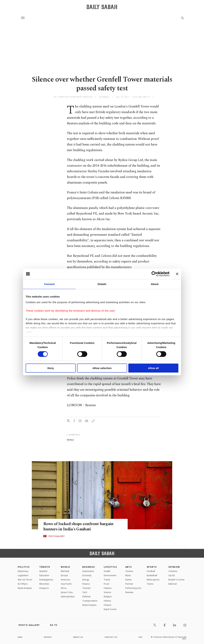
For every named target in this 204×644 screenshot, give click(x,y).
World (65, 566)
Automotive (88, 571)
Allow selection (101, 368)
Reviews (129, 592)
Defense (86, 596)
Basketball (152, 575)
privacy (47, 637)
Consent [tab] (49, 284)
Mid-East (65, 571)
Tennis (150, 583)
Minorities (44, 583)
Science (107, 592)
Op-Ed (171, 575)
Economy (86, 575)
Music (128, 575)
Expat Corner (110, 609)
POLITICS (24, 566)
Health (107, 571)
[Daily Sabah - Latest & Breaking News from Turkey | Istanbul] (102, 7)
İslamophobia (68, 596)
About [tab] (155, 284)
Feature (107, 604)
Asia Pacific (66, 583)
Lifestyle (110, 566)
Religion (108, 596)
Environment (110, 575)
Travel (107, 579)
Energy (85, 579)
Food (106, 583)
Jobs (20, 637)
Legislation (23, 575)
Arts (128, 566)
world (70, 439)
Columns (172, 571)
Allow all (153, 368)
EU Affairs (22, 583)
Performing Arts (133, 588)
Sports (152, 566)
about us (78, 637)
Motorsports (153, 579)
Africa (64, 588)
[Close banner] (177, 274)
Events (128, 579)
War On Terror (25, 579)
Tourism (86, 588)
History (107, 600)
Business (88, 566)
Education (44, 575)
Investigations (46, 579)
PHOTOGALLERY (56, 536)
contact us (111, 637)
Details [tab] (102, 284)
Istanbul (43, 571)
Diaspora (44, 588)
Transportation (89, 600)
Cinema (129, 571)
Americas (65, 579)
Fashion (107, 588)
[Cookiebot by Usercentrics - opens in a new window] (154, 274)
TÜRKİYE (44, 566)
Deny (50, 368)
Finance (86, 583)
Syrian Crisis (67, 592)
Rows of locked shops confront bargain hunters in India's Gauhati (79, 526)
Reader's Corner (176, 579)
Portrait (129, 583)
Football (151, 571)
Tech (84, 592)
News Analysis (25, 588)
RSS (140, 637)
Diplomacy (23, 571)
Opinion (174, 566)
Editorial (172, 583)
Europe (64, 575)
